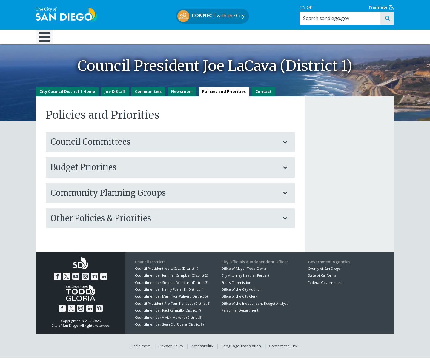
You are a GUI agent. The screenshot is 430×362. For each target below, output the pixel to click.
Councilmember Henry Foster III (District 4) (169, 294)
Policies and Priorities (224, 95)
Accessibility (202, 350)
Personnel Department (239, 314)
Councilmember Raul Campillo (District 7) (168, 314)
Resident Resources (140, 36)
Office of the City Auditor (241, 294)
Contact (263, 95)
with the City (213, 16)
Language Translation (241, 350)
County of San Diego (324, 272)
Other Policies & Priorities (164, 222)
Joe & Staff (115, 95)
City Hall (364, 36)
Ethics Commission (236, 286)
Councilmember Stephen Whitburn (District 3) (171, 286)
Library (249, 36)
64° (311, 7)
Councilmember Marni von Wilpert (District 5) (171, 300)
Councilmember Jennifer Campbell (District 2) (171, 280)
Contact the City (283, 350)
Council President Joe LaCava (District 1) (166, 272)
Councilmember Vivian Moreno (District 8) (168, 321)
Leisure (86, 36)
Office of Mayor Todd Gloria (243, 272)
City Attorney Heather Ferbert (245, 280)
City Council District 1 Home (67, 95)
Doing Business (194, 36)
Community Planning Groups (164, 197)
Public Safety (306, 36)
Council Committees (164, 146)
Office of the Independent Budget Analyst (254, 307)
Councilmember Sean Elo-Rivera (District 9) (169, 328)
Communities (148, 95)
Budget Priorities (164, 172)
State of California (322, 280)
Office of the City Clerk (239, 300)
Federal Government (325, 286)
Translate (381, 7)
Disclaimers (140, 350)
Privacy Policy (171, 350)
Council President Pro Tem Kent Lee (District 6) (172, 307)
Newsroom (182, 95)
